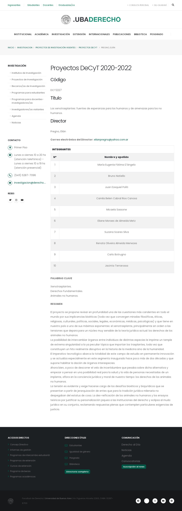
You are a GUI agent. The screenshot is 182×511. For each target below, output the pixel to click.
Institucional (23, 34)
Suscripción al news (133, 466)
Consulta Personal (138, 5)
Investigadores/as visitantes (28, 109)
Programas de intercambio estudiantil (32, 455)
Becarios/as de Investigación (29, 86)
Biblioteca (140, 34)
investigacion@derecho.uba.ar (30, 182)
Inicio (11, 47)
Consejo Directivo (20, 444)
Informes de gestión (21, 449)
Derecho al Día (131, 444)
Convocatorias (131, 461)
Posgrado (156, 34)
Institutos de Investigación (27, 72)
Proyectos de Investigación (27, 79)
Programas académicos (24, 476)
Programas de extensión (24, 460)
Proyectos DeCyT (89, 47)
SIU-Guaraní (159, 5)
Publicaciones (122, 34)
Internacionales (99, 34)
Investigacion (25, 47)
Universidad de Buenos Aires (60, 498)
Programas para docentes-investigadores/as (28, 101)
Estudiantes (34, 5)
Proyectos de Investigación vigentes (56, 47)
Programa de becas (22, 471)
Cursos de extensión (22, 465)
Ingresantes (14, 5)
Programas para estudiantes (28, 92)
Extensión (79, 34)
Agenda (16, 116)
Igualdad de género (81, 451)
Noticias (16, 122)
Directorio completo (77, 471)
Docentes (49, 5)
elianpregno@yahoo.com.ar (112, 139)
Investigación (61, 34)
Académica (42, 34)
